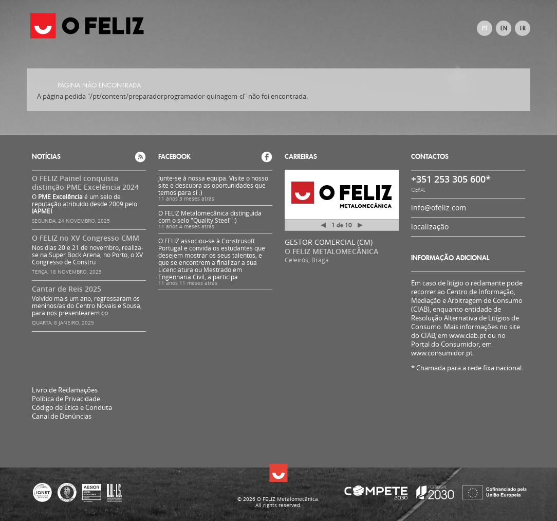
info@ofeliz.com (438, 207)
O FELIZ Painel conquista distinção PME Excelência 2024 (85, 182)
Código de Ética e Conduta (72, 407)
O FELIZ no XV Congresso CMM (85, 238)
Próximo (360, 225)
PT (485, 28)
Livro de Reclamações (65, 389)
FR (523, 28)
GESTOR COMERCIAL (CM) (329, 242)
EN (503, 28)
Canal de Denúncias (61, 416)
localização (430, 226)
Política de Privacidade (66, 398)
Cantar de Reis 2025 (66, 289)
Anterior (323, 227)
